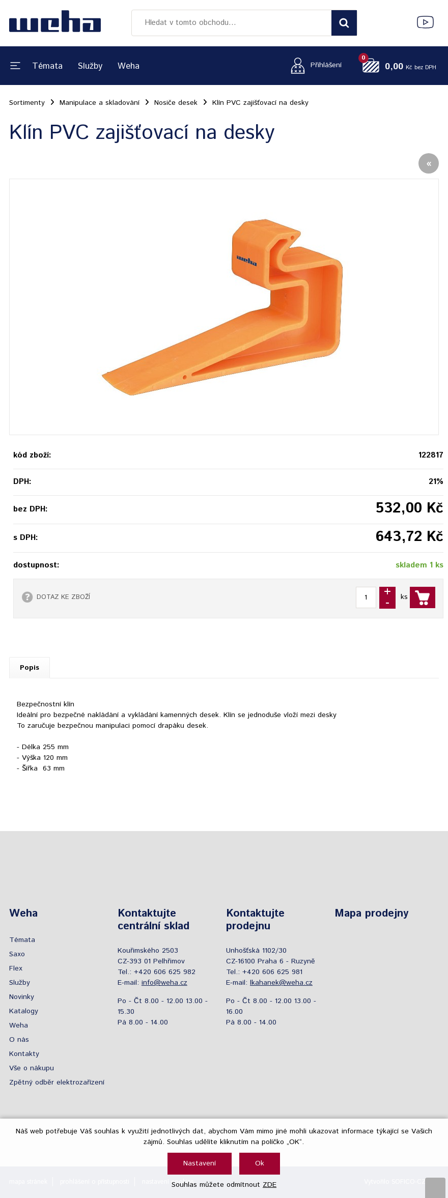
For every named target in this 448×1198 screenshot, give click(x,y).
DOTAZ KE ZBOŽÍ (63, 597)
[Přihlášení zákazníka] (313, 65)
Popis (29, 668)
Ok (259, 1163)
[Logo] (55, 23)
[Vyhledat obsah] (344, 23)
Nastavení (199, 1163)
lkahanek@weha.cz (281, 983)
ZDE (269, 1185)
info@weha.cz (164, 983)
